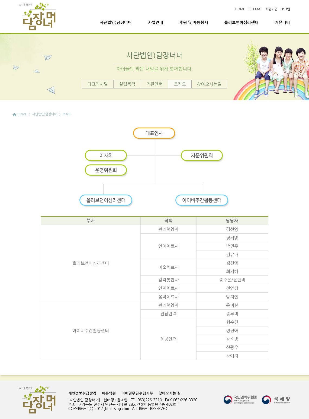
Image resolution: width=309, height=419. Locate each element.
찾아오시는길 (209, 84)
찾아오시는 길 (170, 393)
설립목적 (127, 84)
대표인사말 (98, 84)
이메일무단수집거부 (137, 393)
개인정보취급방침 (82, 393)
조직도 (180, 84)
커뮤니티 (282, 22)
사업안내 (155, 22)
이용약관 (109, 393)
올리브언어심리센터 (241, 22)
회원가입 (272, 9)
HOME (240, 9)
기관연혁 (154, 84)
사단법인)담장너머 (116, 22)
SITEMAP (255, 9)
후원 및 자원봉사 (193, 22)
